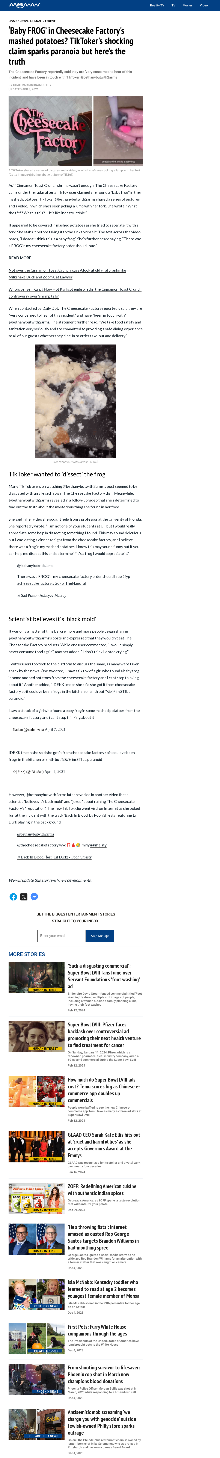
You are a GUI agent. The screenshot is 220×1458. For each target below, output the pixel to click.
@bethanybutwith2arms (35, 566)
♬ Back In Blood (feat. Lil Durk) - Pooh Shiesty (54, 857)
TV (173, 5)
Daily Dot (50, 308)
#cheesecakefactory (34, 583)
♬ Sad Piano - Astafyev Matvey (41, 595)
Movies (188, 5)
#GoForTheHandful (69, 583)
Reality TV (157, 5)
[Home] (25, 5)
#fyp (126, 576)
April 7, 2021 (55, 729)
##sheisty (98, 845)
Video (204, 5)
